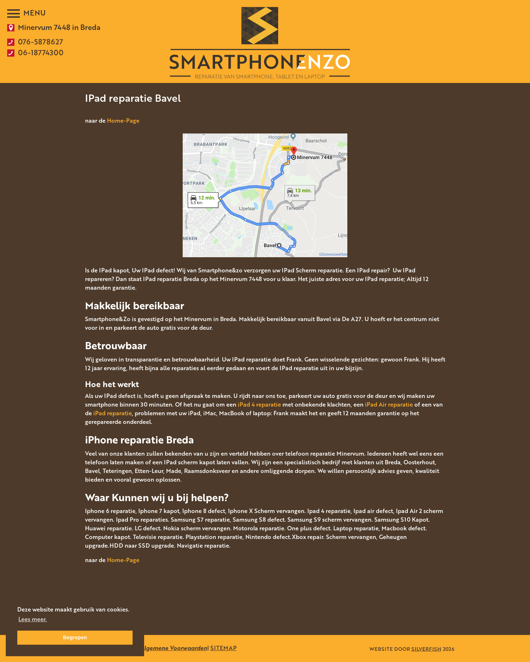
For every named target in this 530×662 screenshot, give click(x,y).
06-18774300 (40, 52)
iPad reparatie (112, 413)
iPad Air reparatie (389, 404)
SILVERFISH (426, 648)
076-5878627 (40, 41)
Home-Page (123, 120)
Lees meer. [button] (32, 619)
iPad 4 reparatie (259, 404)
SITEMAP (223, 648)
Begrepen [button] (75, 637)
